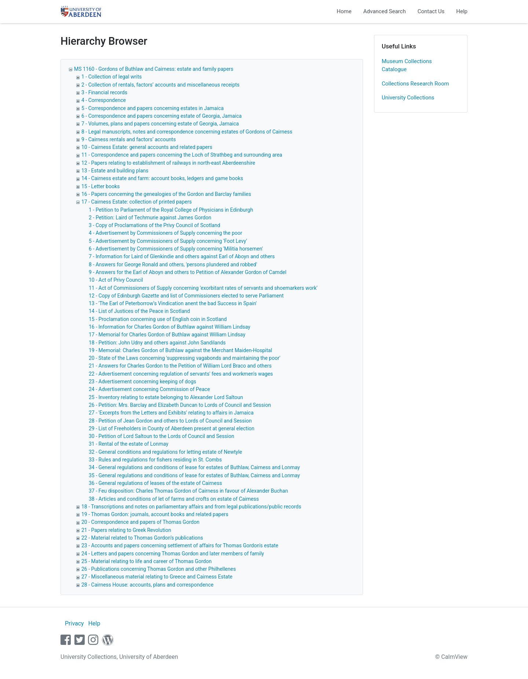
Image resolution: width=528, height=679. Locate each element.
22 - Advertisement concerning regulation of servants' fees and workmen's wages (181, 374)
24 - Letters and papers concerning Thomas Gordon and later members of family (172, 553)
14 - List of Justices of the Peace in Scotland (139, 311)
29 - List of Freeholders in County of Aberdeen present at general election (171, 428)
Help (461, 11)
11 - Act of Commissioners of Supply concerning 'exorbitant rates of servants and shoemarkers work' (203, 288)
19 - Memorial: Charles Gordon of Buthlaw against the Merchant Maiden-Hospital (180, 350)
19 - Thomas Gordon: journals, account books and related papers (154, 514)
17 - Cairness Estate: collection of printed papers (136, 202)
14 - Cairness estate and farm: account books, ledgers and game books (162, 178)
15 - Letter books (100, 186)
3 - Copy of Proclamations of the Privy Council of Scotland (154, 225)
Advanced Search (384, 11)
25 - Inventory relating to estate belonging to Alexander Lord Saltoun (166, 397)
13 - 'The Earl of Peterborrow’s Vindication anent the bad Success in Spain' (173, 303)
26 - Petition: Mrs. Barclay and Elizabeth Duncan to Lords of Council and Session (180, 405)
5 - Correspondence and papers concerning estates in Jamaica (152, 108)
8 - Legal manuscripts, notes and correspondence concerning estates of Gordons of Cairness (186, 132)
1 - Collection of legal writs (111, 77)
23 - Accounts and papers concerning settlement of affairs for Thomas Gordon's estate (179, 545)
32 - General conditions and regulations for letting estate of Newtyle (165, 452)
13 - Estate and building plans (114, 171)
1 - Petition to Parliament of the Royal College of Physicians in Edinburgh (171, 210)
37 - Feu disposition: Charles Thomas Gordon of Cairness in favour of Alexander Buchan (188, 491)
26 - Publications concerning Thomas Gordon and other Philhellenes (158, 569)
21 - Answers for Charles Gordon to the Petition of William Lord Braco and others (180, 366)
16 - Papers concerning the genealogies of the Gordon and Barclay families (166, 194)
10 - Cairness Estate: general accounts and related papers (146, 147)
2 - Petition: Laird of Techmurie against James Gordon (150, 217)
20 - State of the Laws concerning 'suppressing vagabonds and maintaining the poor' (184, 358)
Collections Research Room (415, 83)
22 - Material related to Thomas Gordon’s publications (142, 538)
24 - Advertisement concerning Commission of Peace (149, 389)
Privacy (74, 623)
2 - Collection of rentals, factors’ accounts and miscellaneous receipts (160, 85)
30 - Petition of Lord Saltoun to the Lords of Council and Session (161, 436)
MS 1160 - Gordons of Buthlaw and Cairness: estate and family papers (153, 69)
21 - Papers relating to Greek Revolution (126, 530)
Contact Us (431, 11)
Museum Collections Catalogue (407, 65)
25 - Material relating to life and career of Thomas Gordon (146, 561)
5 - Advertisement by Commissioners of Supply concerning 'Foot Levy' (168, 241)
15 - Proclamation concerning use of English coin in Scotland (158, 319)
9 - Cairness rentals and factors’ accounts (128, 139)
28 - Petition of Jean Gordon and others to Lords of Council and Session (170, 421)
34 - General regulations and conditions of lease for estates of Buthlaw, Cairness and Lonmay (194, 467)
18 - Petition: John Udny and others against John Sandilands (157, 343)
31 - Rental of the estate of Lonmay (128, 444)
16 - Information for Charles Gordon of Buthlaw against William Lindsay (169, 327)
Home (344, 11)
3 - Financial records (104, 92)
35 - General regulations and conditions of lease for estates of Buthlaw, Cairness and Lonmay (194, 475)
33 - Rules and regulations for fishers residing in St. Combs (155, 460)
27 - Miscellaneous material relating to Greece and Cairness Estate (156, 577)
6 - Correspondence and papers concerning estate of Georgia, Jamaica (161, 116)
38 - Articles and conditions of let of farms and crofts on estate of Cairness (174, 499)
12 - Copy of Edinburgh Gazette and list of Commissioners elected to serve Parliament (186, 296)
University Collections (408, 97)
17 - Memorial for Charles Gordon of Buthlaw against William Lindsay (167, 334)
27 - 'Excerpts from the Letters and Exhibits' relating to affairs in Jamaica (171, 413)
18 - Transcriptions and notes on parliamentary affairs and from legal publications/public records (191, 507)
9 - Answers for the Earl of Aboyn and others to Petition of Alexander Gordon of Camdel (187, 272)
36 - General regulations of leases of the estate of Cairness (155, 483)
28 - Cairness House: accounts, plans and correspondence (147, 585)
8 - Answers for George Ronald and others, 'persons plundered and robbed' (173, 264)
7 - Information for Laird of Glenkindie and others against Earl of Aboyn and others (182, 256)
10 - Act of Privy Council (116, 280)
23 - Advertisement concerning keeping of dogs (142, 381)
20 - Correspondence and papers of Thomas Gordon (140, 522)
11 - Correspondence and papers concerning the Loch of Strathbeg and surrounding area (181, 155)
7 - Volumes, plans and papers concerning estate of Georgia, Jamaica (160, 124)
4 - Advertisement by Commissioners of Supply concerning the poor (165, 233)
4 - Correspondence (103, 100)
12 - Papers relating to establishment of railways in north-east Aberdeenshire (168, 163)
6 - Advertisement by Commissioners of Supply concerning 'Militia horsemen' (176, 249)
